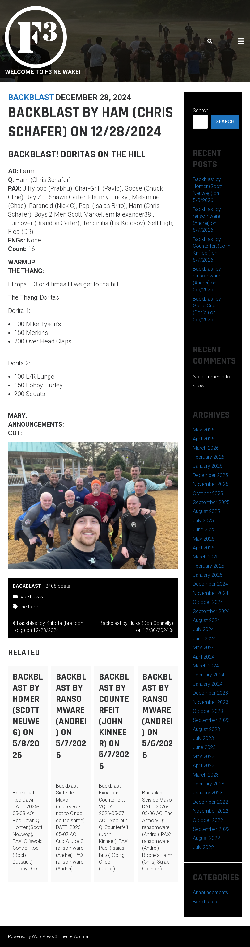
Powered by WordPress (31, 936)
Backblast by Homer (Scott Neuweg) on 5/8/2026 (28, 716)
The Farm (29, 607)
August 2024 (206, 620)
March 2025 (206, 557)
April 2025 (203, 548)
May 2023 (203, 757)
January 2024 (207, 684)
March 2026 (206, 448)
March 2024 (206, 666)
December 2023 (210, 693)
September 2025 (211, 502)
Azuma (81, 936)
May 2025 (203, 539)
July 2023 (203, 738)
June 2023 (204, 747)
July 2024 (203, 629)
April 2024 (203, 657)
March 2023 (206, 775)
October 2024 (208, 602)
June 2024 (204, 639)
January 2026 (207, 466)
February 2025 (208, 566)
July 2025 (203, 521)
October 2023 (208, 711)
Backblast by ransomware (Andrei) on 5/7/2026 (71, 716)
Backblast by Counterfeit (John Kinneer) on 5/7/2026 (114, 721)
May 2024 (203, 647)
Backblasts (31, 597)
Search (200, 110)
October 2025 (208, 493)
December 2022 (210, 802)
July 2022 (203, 847)
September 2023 (211, 720)
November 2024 (210, 593)
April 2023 (203, 765)
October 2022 (208, 820)
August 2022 (206, 838)
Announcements (210, 892)
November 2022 (210, 811)
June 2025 (204, 529)
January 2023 (207, 793)
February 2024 (208, 675)
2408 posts (57, 586)
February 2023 (208, 784)
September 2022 (211, 829)
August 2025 (206, 511)
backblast (31, 97)
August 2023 (206, 729)
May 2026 (203, 430)
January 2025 (207, 575)
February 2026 (208, 457)
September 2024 (211, 611)
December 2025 (210, 475)
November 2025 (210, 484)
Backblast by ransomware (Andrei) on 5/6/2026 (157, 716)
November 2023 (210, 702)
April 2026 (203, 439)
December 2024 (210, 584)
